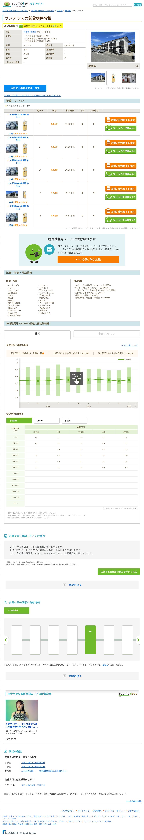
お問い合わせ (134, 811)
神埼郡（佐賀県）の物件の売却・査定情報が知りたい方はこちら (32, 96)
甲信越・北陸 (23, 824)
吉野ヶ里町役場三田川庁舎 (33, 785)
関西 (35, 824)
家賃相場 (77, 816)
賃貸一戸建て (67, 816)
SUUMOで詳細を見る (121, 128)
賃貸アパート (56, 816)
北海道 (5, 824)
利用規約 (97, 811)
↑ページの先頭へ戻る (134, 801)
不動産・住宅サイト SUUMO (15, 11)
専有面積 (13, 421)
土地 (135, 816)
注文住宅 (6, 821)
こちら (105, 665)
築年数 (40, 421)
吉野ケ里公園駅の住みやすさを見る (119, 572)
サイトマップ (84, 811)
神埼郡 (68, 11)
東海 (31, 824)
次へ (138, 640)
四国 (40, 824)
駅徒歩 (67, 421)
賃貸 (55, 26)
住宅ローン (63, 821)
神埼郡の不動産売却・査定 (25, 88)
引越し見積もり (52, 821)
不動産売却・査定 (30, 821)
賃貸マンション (44, 816)
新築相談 (41, 821)
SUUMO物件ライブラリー (42, 11)
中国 (45, 824)
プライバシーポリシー (115, 811)
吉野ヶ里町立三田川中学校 (33, 767)
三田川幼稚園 (27, 771)
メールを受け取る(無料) (88, 259)
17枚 (11, 133)
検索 (139, 5)
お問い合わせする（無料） (121, 120)
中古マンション (104, 816)
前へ (6, 640)
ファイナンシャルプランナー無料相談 (97, 821)
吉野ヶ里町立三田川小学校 (33, 763)
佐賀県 (60, 11)
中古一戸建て (127, 816)
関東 (15, 824)
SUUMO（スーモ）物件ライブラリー (23, 4)
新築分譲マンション (89, 816)
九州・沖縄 (52, 824)
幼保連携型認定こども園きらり (53, 771)
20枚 (11, 202)
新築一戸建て (116, 816)
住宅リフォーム (16, 821)
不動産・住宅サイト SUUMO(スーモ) (17, 816)
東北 (10, 824)
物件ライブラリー (75, 821)
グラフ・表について (129, 345)
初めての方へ (68, 811)
